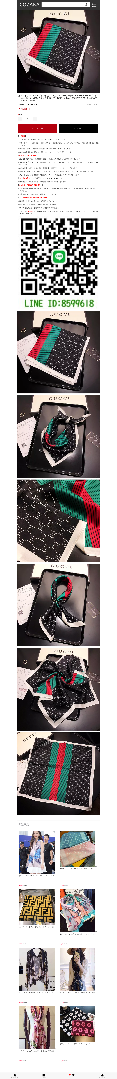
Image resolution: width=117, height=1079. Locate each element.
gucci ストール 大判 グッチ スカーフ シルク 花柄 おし (37, 853)
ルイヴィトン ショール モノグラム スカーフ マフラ (78, 850)
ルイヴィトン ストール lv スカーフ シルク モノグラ (37, 970)
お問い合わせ (92, 104)
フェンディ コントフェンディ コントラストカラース (37, 908)
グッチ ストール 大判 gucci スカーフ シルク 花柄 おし (37, 1029)
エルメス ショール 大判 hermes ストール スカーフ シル (78, 912)
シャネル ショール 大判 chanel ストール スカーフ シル (78, 970)
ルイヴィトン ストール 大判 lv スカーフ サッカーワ (78, 1025)
